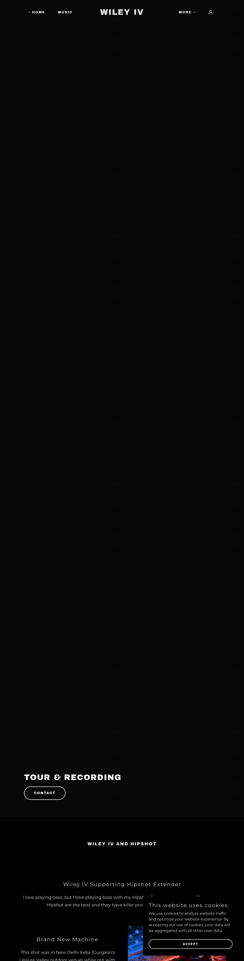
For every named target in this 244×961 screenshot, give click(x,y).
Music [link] (65, 12)
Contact (45, 793)
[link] (122, 13)
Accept (190, 944)
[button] (185, 12)
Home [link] (38, 12)
